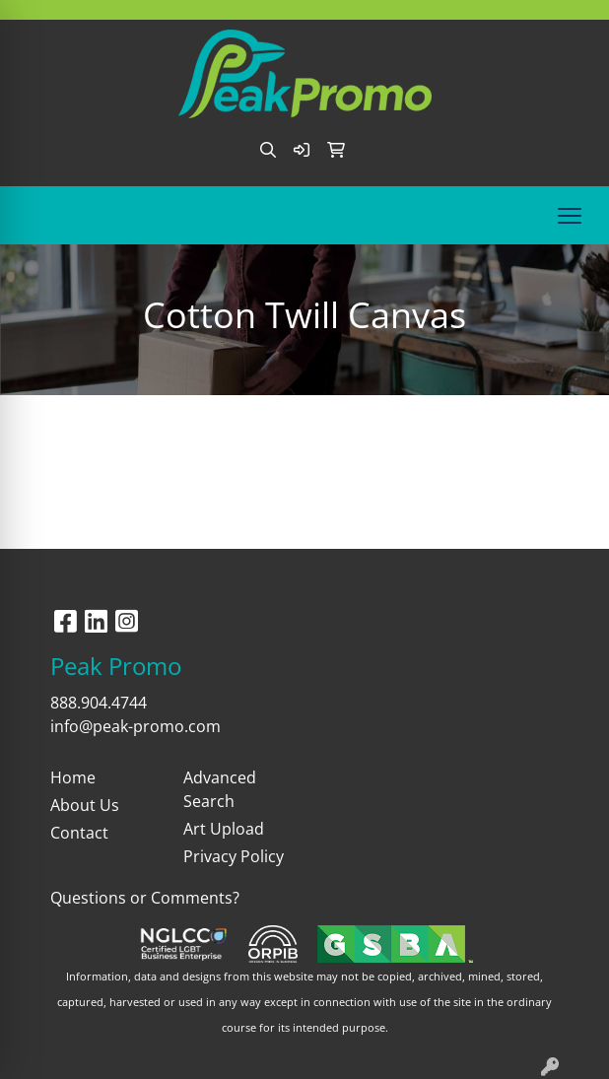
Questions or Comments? (144, 898)
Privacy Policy (233, 856)
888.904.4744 (98, 702)
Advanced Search (219, 789)
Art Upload (223, 829)
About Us (84, 805)
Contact (79, 832)
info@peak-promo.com (135, 726)
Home (73, 777)
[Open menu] (569, 216)
